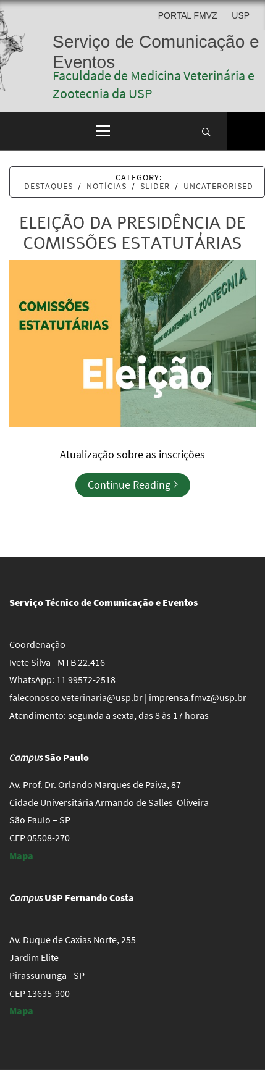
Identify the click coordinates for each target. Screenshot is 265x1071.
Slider (155, 185)
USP (241, 15)
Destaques (48, 185)
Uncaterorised (218, 185)
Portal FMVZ (187, 15)
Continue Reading (133, 484)
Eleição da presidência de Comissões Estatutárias (132, 233)
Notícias (106, 185)
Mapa (21, 855)
